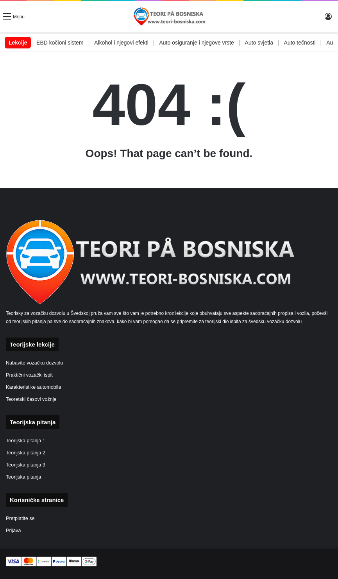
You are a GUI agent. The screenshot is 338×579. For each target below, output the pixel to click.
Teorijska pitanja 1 (25, 440)
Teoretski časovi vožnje (31, 399)
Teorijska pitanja (23, 477)
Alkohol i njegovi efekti (131, 42)
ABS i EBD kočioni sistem (62, 42)
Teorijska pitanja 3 (25, 465)
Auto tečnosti (309, 42)
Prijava (13, 530)
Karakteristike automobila (33, 387)
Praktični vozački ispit (29, 375)
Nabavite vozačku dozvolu (34, 363)
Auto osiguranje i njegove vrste (206, 42)
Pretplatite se (20, 518)
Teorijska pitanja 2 (25, 453)
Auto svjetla (269, 42)
